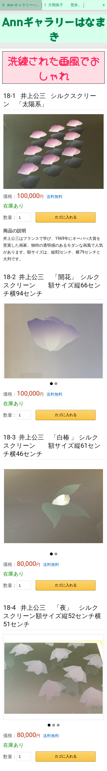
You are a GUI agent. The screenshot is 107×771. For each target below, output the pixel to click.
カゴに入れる (65, 217)
